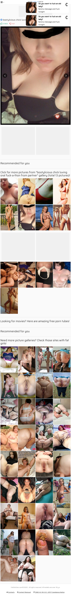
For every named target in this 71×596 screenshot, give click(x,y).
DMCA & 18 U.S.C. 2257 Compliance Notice (49, 592)
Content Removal (24, 592)
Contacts (10, 592)
